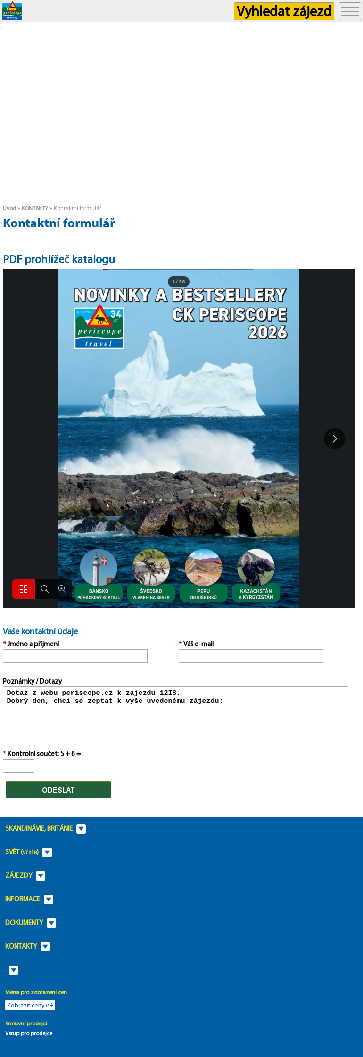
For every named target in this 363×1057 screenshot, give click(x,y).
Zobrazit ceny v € (30, 1005)
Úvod (9, 208)
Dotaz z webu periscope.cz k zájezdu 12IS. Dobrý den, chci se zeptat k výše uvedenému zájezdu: (175, 712)
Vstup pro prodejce (28, 1033)
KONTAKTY (35, 208)
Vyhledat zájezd (284, 11)
